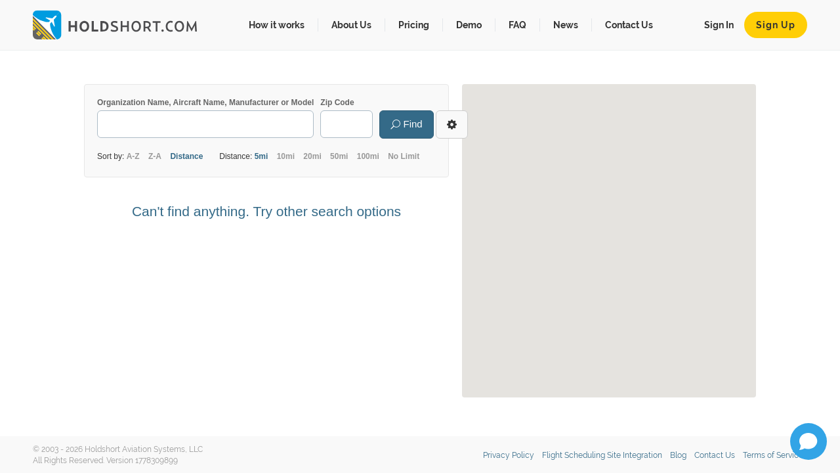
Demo (469, 25)
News (565, 25)
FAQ (517, 25)
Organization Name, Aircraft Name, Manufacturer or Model (205, 102)
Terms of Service (773, 455)
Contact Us (629, 25)
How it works (276, 25)
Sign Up (775, 25)
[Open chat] (808, 441)
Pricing (413, 25)
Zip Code (337, 102)
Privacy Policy (508, 455)
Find (406, 123)
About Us (351, 25)
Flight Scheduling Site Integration (602, 455)
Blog (678, 455)
